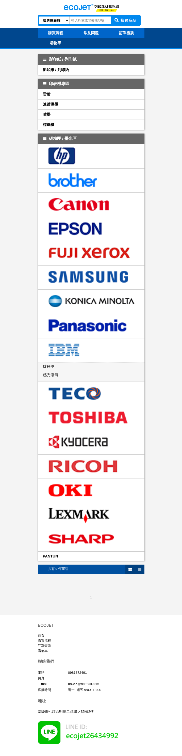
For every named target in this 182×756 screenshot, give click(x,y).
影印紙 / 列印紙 (60, 59)
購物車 (43, 651)
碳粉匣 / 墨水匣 (60, 138)
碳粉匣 (48, 367)
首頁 (41, 635)
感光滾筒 (50, 375)
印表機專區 (56, 83)
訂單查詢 (44, 646)
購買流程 (44, 641)
